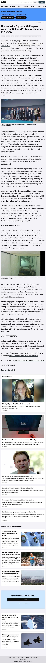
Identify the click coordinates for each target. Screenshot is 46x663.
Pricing (20, 2)
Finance (33, 6)
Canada (17, 36)
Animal (8, 36)
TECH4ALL (27, 55)
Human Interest (29, 36)
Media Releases (34, 657)
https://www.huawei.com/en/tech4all (23, 356)
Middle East (37, 36)
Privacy (14, 657)
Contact (25, 2)
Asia (12, 36)
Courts (19, 6)
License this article (8, 370)
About (30, 2)
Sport (39, 6)
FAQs (18, 657)
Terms (10, 657)
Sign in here (27, 603)
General (26, 6)
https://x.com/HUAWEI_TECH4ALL (29, 360)
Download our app (21, 17)
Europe (22, 36)
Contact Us (27, 657)
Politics (12, 6)
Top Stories (4, 6)
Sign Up (41, 2)
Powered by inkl (23, 659)
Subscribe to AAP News (7, 17)
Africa (3, 36)
